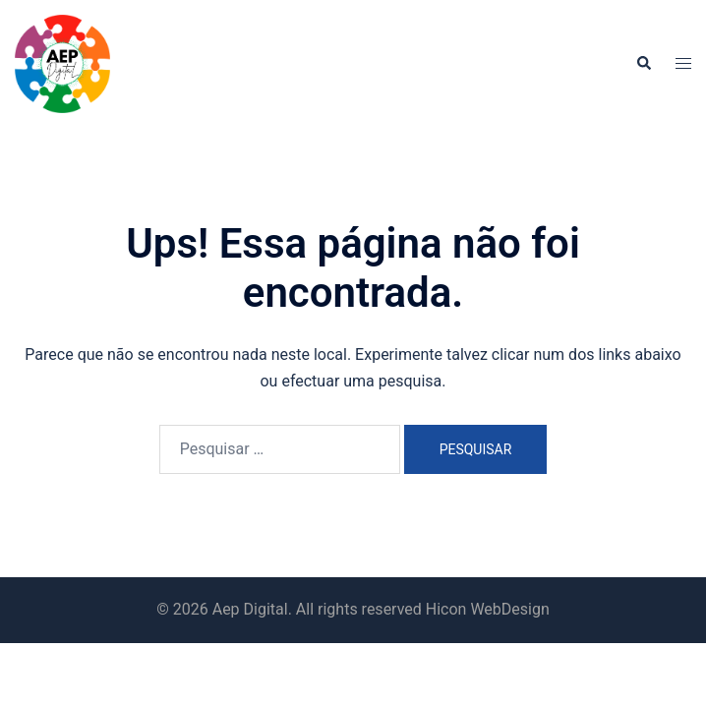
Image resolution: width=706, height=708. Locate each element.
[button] (643, 64)
